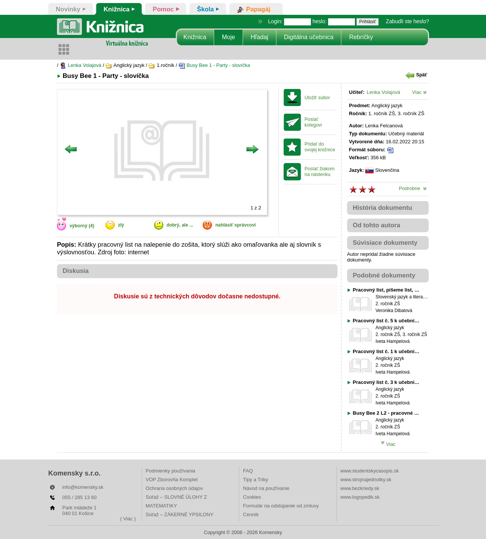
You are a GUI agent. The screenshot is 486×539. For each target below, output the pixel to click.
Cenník (251, 514)
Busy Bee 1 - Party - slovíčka (214, 65)
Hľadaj (259, 37)
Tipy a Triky (255, 479)
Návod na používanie (266, 488)
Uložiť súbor (317, 97)
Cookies (252, 497)
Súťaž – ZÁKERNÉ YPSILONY (180, 514)
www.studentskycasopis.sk (370, 471)
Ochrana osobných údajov (174, 488)
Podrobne (413, 188)
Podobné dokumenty (384, 275)
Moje (228, 37)
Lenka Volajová (80, 65)
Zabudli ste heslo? (407, 21)
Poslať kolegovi (313, 122)
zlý (121, 225)
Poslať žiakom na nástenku (320, 171)
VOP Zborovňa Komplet (172, 479)
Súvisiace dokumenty (385, 242)
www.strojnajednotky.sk (366, 479)
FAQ (248, 471)
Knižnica (194, 37)
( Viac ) (128, 519)
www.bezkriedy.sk (360, 488)
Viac (419, 92)
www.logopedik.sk (360, 497)
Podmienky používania (171, 471)
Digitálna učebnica (309, 37)
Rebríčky (361, 37)
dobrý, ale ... (180, 225)
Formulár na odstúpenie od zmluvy (281, 506)
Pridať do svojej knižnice (320, 146)
